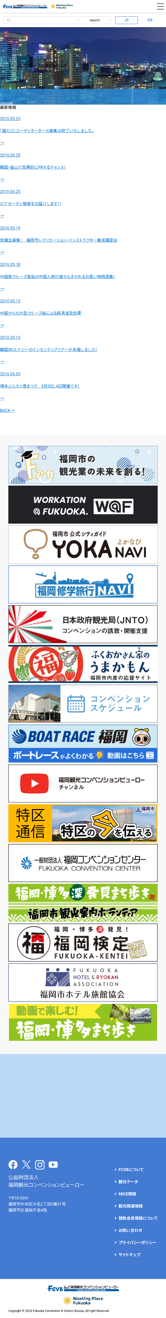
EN (150, 20)
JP (127, 20)
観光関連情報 (130, 1206)
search (95, 20)
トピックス (8, 97)
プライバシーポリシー (137, 1242)
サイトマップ (129, 1254)
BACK (7, 410)
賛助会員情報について (138, 1218)
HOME (5, 91)
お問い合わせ (130, 1230)
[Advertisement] (83, 1095)
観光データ (128, 1181)
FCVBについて (131, 1169)
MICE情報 (127, 1194)
